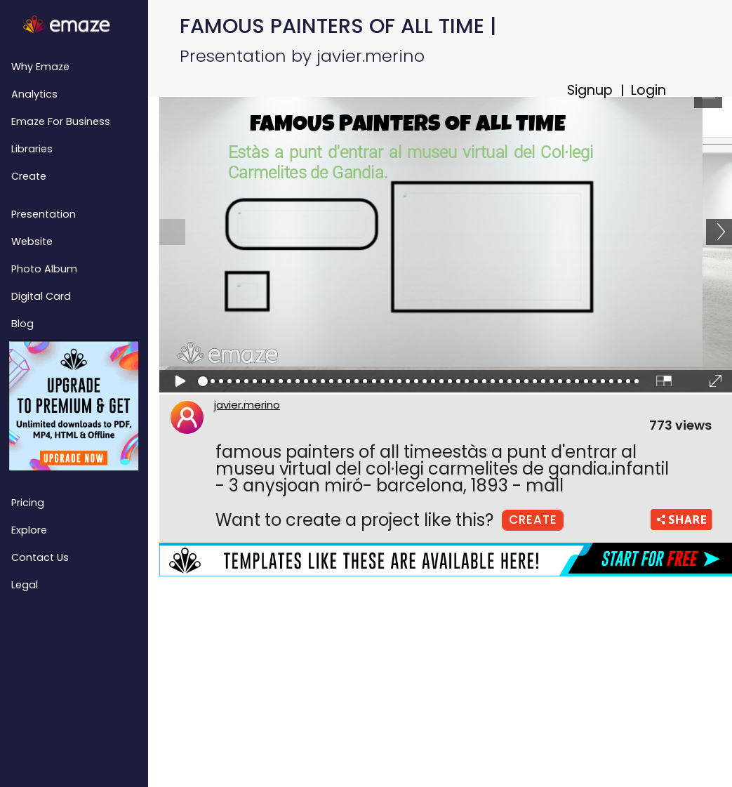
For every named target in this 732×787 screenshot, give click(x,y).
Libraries (32, 149)
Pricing (27, 503)
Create (28, 176)
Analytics (34, 94)
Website (32, 241)
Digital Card (41, 296)
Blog (22, 324)
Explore (29, 530)
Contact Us (40, 557)
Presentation (43, 214)
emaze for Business (60, 121)
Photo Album (44, 269)
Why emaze (40, 67)
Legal (24, 585)
